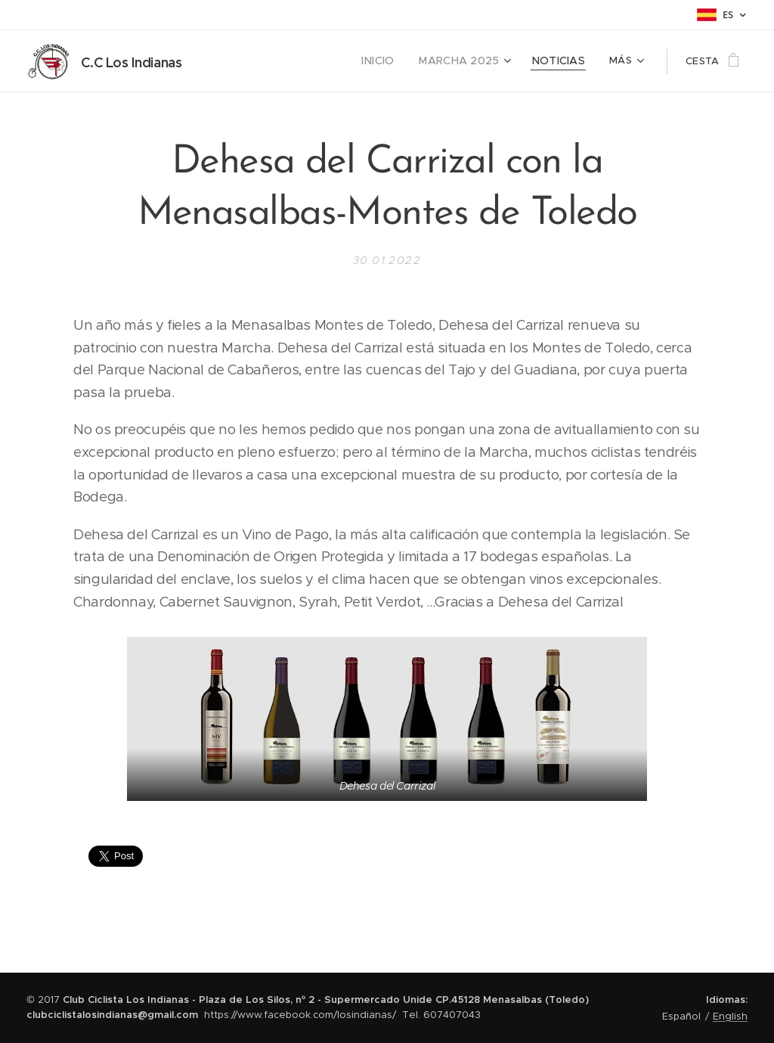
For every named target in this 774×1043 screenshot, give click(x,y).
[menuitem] (395, 61)
